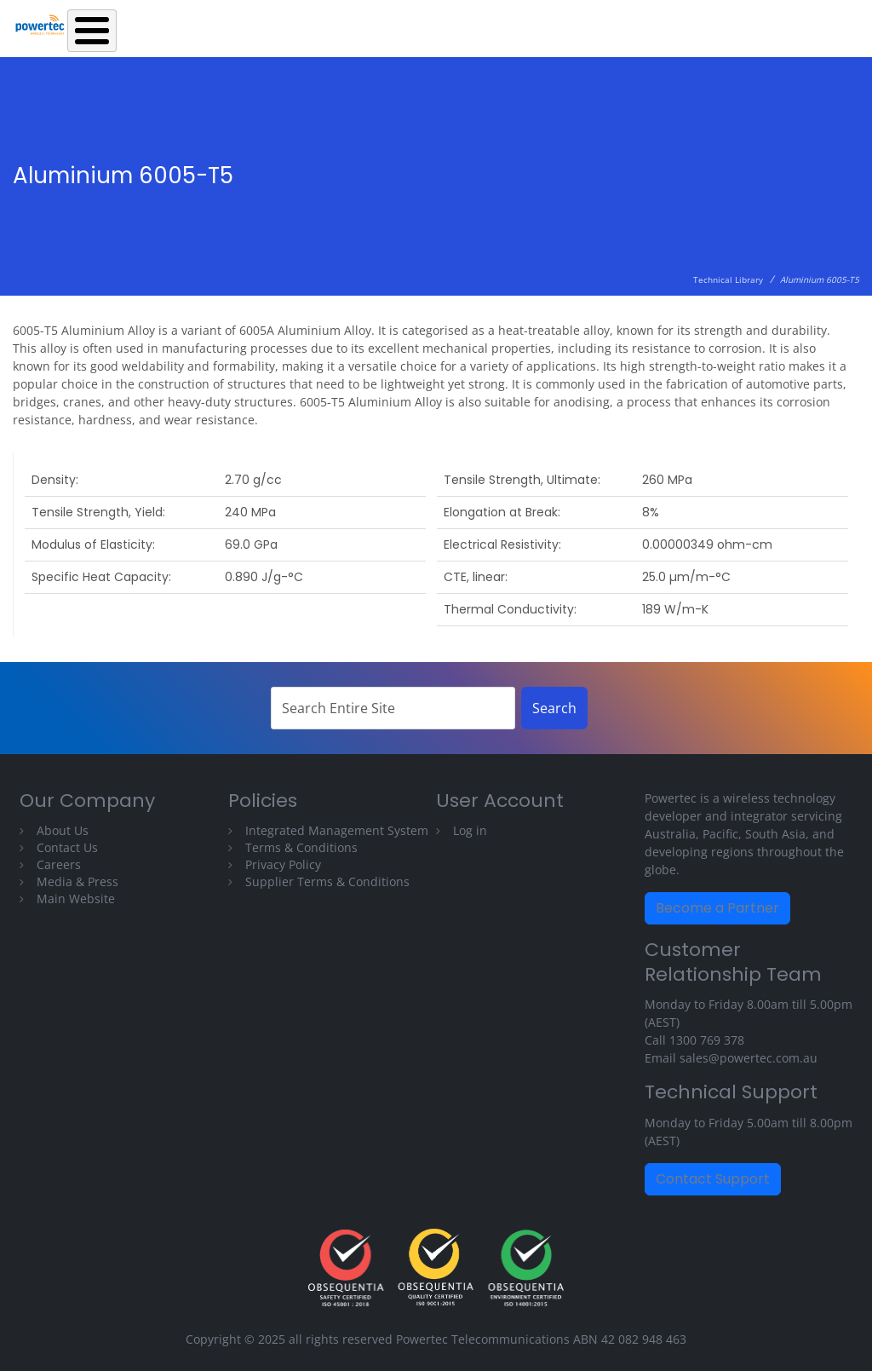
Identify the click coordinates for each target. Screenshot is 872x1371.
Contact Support (713, 1179)
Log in (470, 830)
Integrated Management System (336, 830)
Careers (59, 864)
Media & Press (77, 881)
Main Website (76, 898)
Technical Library (728, 279)
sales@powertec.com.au (749, 1058)
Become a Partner (717, 908)
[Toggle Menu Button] (92, 30)
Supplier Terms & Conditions (327, 881)
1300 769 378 (706, 1040)
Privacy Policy (283, 864)
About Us (63, 830)
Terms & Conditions (301, 847)
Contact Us (67, 847)
